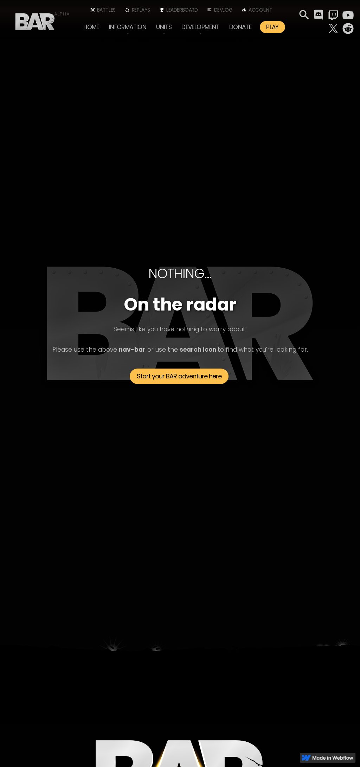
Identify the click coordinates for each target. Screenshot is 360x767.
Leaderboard (182, 9)
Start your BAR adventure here (179, 376)
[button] (127, 27)
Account (260, 9)
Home (91, 27)
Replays (141, 9)
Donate (240, 27)
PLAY (272, 27)
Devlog (223, 9)
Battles (106, 9)
